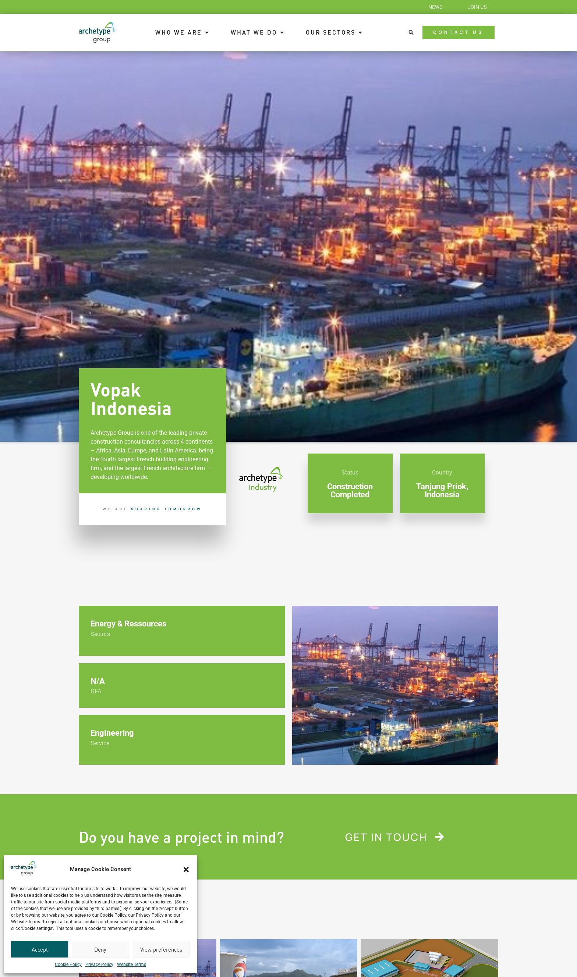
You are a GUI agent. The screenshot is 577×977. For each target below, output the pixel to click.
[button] (186, 869)
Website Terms (131, 964)
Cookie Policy (68, 964)
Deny (100, 949)
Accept (40, 949)
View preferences (161, 949)
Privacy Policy (99, 964)
